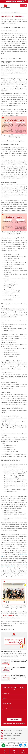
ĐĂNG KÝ (23, 751)
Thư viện (5, 12)
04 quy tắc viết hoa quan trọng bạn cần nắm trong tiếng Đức (18, 677)
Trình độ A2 (10, 12)
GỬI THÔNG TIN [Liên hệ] (14, 720)
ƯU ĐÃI (14, 751)
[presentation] (14, 714)
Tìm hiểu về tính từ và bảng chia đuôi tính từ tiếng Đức (19, 660)
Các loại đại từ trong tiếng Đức (18, 668)
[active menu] (23, 5)
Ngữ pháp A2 (16, 12)
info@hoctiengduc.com (9, 738)
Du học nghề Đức (11, 1)
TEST (4, 751)
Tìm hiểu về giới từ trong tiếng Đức (11, 651)
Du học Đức (21, 1)
